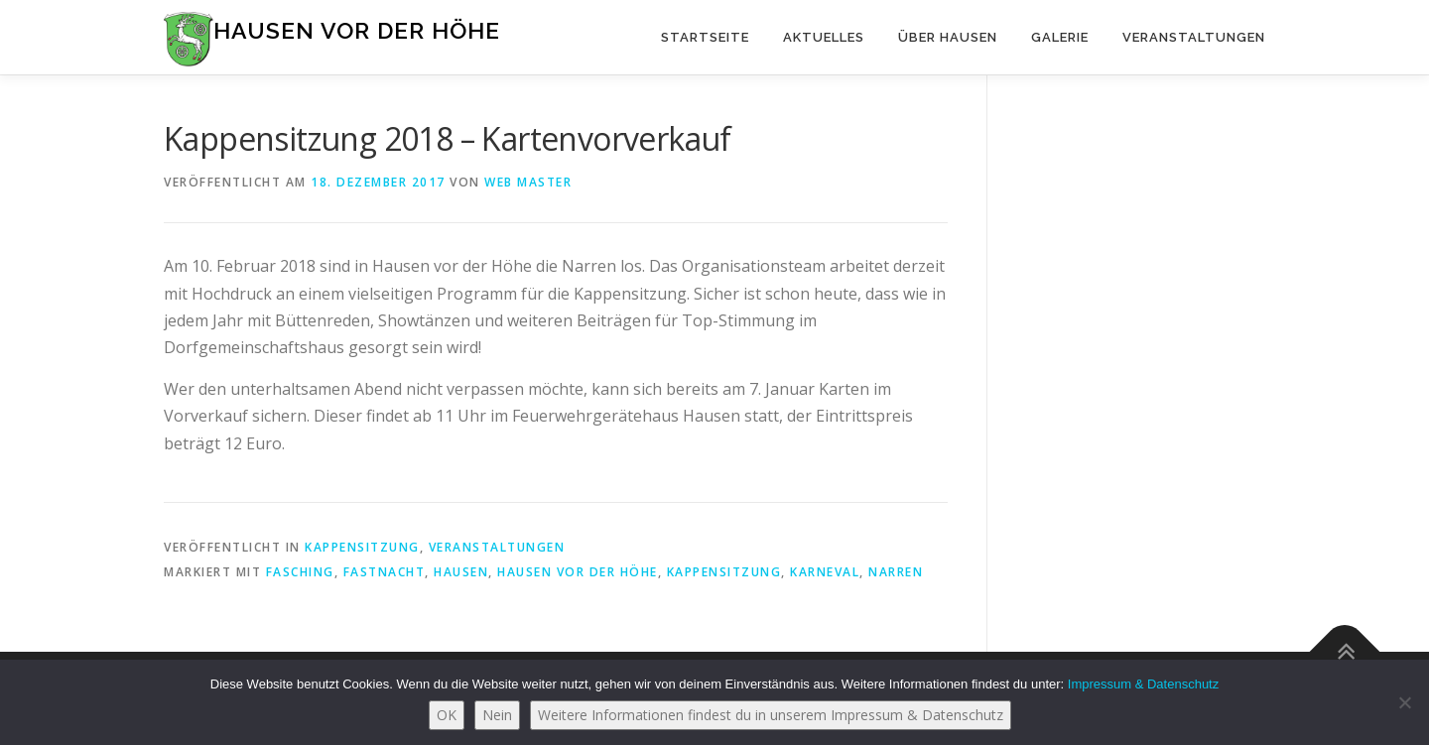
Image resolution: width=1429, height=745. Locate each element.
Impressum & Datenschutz (1143, 684)
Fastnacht (384, 571)
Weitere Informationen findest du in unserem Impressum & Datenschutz (770, 714)
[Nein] (1404, 702)
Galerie (1060, 37)
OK (446, 714)
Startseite (705, 37)
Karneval (824, 571)
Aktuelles (823, 37)
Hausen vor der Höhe (356, 30)
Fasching (300, 571)
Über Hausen (947, 37)
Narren (895, 571)
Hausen (461, 571)
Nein (497, 714)
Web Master (528, 182)
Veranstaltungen (1193, 37)
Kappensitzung (362, 547)
